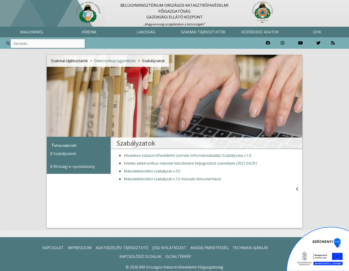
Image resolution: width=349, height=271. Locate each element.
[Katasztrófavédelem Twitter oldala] (318, 43)
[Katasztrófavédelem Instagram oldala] (282, 43)
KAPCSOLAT (53, 247)
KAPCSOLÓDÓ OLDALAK (140, 256)
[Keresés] (48, 43)
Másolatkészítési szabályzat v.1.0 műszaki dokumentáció (172, 178)
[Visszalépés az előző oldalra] (297, 188)
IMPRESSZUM (80, 247)
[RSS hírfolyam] (333, 43)
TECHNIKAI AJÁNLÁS (250, 247)
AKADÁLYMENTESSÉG (209, 247)
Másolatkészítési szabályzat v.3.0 (152, 171)
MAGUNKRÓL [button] (32, 32)
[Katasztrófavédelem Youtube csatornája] (300, 43)
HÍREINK (89, 32)
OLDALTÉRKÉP (178, 256)
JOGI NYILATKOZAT (169, 247)
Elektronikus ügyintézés (115, 60)
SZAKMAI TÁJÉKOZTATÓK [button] (203, 32)
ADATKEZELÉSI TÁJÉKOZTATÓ (122, 247)
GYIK (317, 32)
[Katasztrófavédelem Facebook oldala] (268, 43)
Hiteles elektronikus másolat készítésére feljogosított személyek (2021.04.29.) (190, 163)
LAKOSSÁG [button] (146, 32)
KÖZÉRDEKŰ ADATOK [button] (260, 32)
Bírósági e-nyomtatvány (72, 166)
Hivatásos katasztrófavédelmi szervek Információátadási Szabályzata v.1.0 (187, 155)
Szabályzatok (63, 153)
